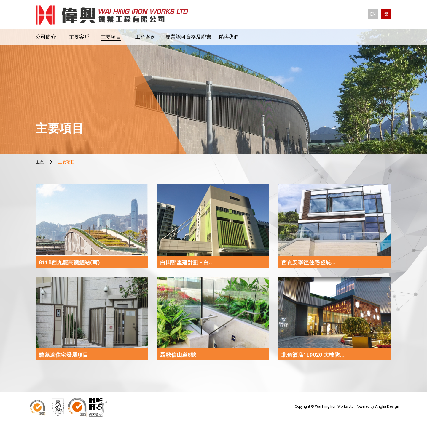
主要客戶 (79, 37)
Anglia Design (387, 406)
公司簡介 (46, 37)
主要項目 (111, 37)
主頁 (40, 161)
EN (373, 14)
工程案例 (145, 37)
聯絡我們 (228, 37)
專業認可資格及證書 (188, 37)
